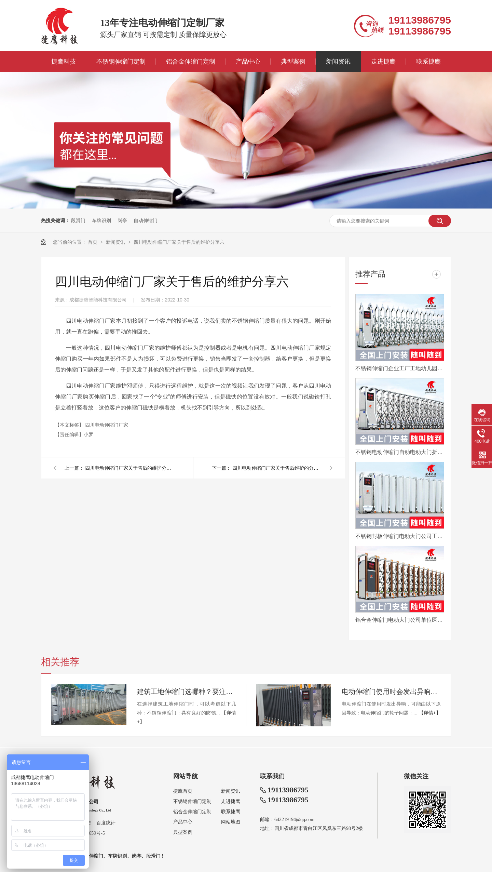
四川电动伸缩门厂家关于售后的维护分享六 (179, 242)
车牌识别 (101, 220)
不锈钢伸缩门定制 (121, 61)
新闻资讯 (338, 61)
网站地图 (230, 821)
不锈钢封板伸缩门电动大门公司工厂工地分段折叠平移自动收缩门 (399, 536)
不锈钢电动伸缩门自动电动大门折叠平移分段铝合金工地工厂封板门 (399, 452)
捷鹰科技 (63, 61)
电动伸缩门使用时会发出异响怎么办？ (391, 691)
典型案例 (293, 61)
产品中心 (248, 61)
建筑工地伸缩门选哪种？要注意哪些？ (186, 691)
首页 (93, 242)
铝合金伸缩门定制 (190, 61)
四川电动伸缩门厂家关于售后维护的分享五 (276, 468)
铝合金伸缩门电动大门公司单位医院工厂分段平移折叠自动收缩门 (399, 620)
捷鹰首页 (182, 791)
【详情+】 (430, 712)
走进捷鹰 (383, 61)
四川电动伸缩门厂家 (106, 425)
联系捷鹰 (428, 61)
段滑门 (78, 220)
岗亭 (122, 220)
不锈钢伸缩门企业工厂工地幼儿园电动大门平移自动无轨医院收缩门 (399, 368)
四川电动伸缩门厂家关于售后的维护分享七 (129, 468)
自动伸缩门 (146, 220)
